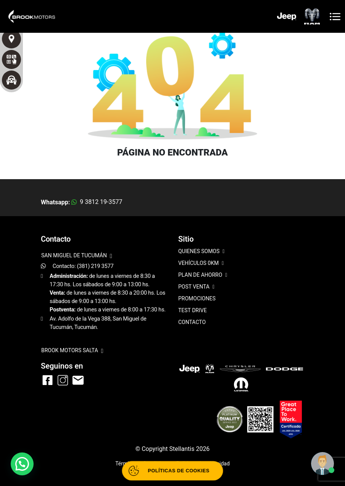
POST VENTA (196, 287)
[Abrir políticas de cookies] (172, 470)
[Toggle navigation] (335, 16)
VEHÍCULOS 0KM (201, 263)
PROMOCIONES (197, 298)
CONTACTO (192, 322)
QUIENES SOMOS (201, 251)
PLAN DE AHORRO (202, 275)
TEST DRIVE (192, 310)
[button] (22, 463)
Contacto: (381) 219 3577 (83, 266)
